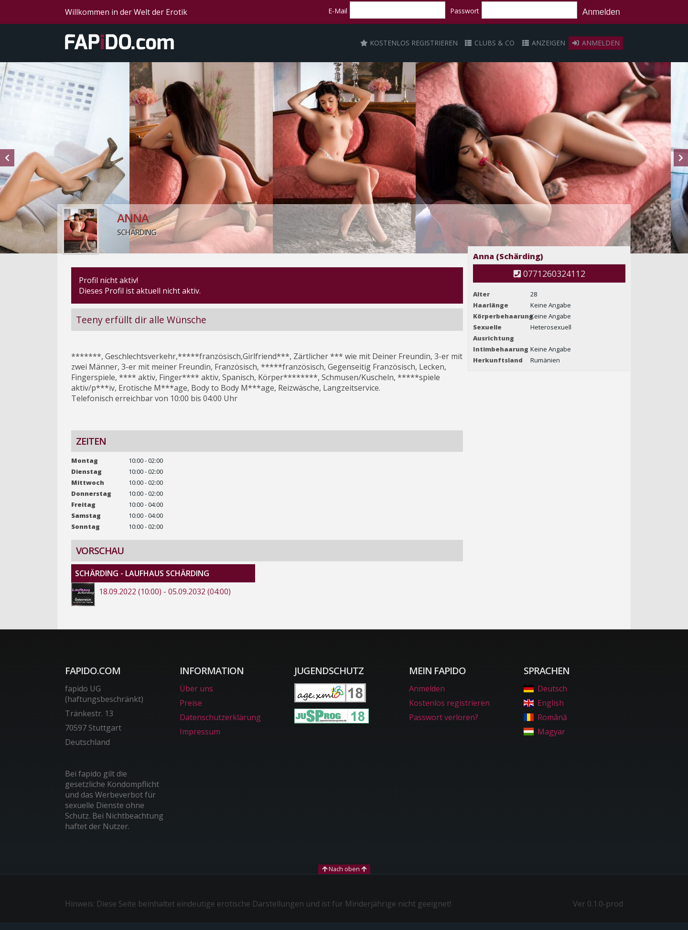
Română (545, 717)
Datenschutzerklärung (220, 717)
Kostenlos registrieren (409, 42)
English (544, 703)
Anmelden (601, 12)
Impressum (200, 731)
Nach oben (344, 868)
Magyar (544, 731)
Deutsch (545, 688)
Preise (191, 703)
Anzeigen (543, 42)
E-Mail (337, 10)
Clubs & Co (489, 42)
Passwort (464, 10)
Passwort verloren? (443, 717)
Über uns (196, 688)
